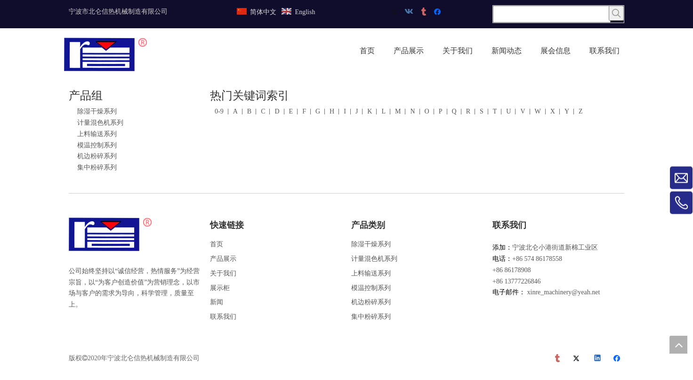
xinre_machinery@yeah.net (563, 292)
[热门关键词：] (616, 13)
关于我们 (223, 273)
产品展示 (223, 258)
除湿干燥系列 (97, 111)
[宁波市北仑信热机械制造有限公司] (111, 234)
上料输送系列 (97, 133)
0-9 (219, 111)
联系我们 (223, 316)
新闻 (216, 302)
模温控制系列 (97, 145)
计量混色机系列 (100, 122)
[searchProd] (552, 14)
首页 (216, 244)
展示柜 (220, 287)
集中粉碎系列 (97, 167)
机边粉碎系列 (97, 156)
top (678, 345)
